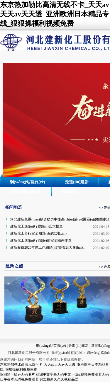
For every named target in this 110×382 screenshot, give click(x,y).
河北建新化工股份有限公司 (29, 353)
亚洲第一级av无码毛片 (17, 374)
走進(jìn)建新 (77, 182)
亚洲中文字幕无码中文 (53, 374)
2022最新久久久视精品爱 (59, 379)
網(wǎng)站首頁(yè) (27, 182)
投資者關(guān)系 (26, 191)
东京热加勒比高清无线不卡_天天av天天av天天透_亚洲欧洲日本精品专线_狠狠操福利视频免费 (54, 14)
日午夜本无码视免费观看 (19, 379)
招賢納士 (69, 191)
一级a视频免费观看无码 (90, 374)
